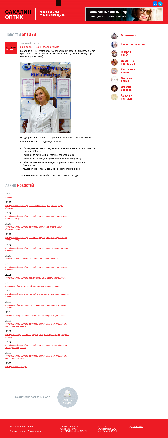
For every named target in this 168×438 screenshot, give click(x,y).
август (32, 205)
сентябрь (33, 216)
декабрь (9, 205)
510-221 (83, 431)
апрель (8, 197)
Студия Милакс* (35, 431)
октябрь (24, 205)
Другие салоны (136, 426)
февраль (9, 208)
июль (38, 205)
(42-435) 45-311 (110, 431)
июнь (43, 205)
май (48, 205)
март (60, 205)
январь (17, 218)
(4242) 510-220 (72, 431)
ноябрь (16, 205)
